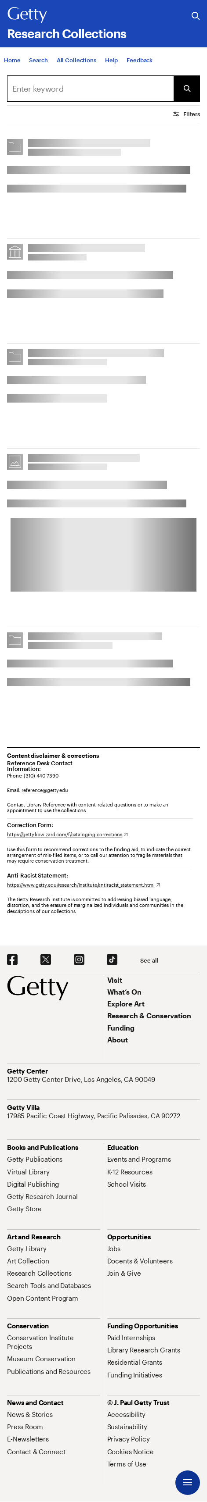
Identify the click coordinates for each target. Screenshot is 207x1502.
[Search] (38, 68)
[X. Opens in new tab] (45, 960)
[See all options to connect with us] (149, 960)
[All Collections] (76, 68)
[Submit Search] (187, 88)
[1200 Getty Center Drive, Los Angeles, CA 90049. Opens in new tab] (82, 1079)
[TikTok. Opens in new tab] (112, 960)
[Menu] (187, 1482)
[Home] (12, 68)
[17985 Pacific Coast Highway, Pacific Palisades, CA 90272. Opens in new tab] (94, 1115)
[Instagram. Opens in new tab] (79, 960)
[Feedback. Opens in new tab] (140, 68)
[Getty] (27, 15)
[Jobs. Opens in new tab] (113, 1248)
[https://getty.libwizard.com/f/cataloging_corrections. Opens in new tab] (67, 834)
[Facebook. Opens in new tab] (12, 960)
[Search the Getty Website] (196, 16)
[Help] (111, 68)
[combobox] (90, 88)
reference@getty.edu (45, 790)
